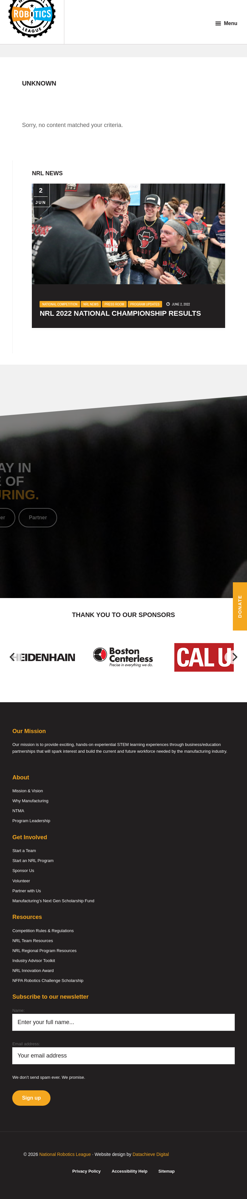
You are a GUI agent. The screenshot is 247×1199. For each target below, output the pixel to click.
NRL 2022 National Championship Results (120, 313)
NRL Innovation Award (33, 970)
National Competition (59, 304)
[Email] (123, 1055)
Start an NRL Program (32, 860)
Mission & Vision (27, 790)
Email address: (26, 1043)
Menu (230, 23)
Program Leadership (31, 820)
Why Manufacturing (30, 800)
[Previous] (13, 657)
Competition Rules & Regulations (43, 930)
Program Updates (145, 304)
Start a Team (24, 850)
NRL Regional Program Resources (44, 950)
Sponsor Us (23, 870)
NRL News (90, 304)
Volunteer (21, 880)
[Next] (234, 657)
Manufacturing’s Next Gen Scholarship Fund (53, 900)
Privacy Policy (86, 1171)
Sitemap (167, 1171)
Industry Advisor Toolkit (33, 960)
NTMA (18, 810)
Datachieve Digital (151, 1154)
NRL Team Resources (32, 940)
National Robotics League (65, 1154)
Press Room (114, 304)
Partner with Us (26, 890)
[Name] (123, 1022)
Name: (18, 1010)
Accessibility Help (129, 1171)
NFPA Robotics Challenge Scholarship (47, 980)
